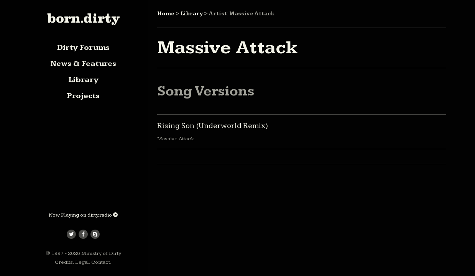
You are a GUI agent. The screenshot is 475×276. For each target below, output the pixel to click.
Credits (64, 262)
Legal (82, 262)
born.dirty (83, 18)
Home (165, 14)
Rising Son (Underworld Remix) (212, 125)
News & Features (83, 63)
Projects (83, 95)
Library (83, 79)
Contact (100, 262)
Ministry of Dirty (101, 253)
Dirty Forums (83, 47)
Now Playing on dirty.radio (83, 215)
